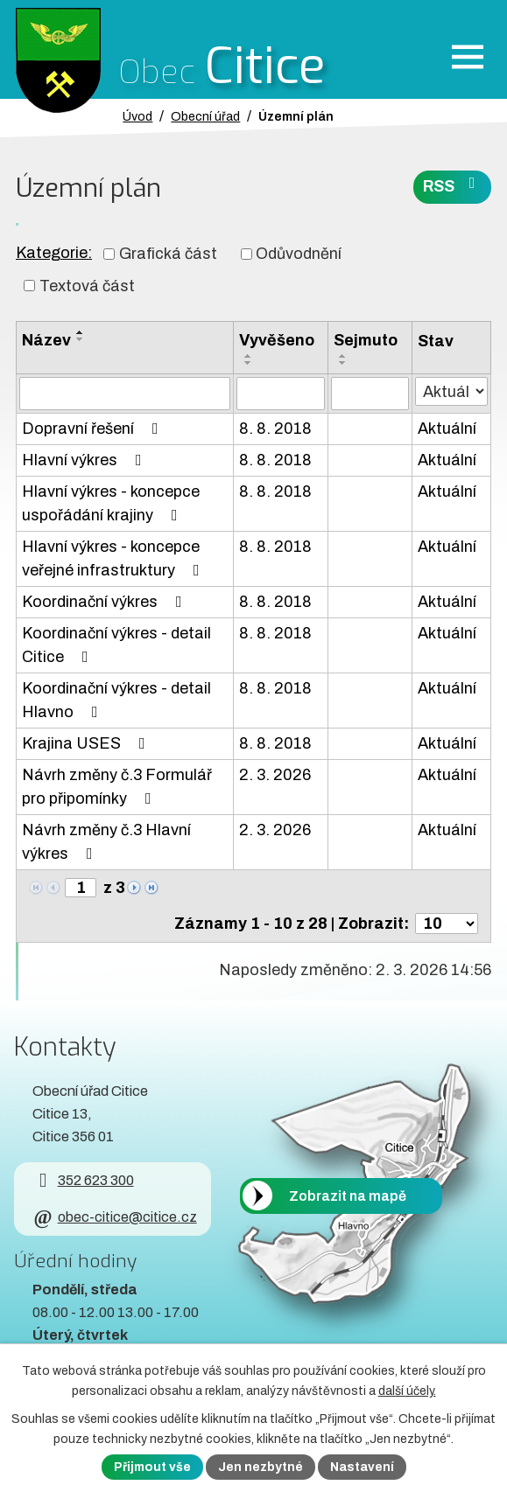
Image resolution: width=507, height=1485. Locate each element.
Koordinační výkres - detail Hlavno (116, 700)
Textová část (87, 285)
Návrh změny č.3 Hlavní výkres (106, 841)
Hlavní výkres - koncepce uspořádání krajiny (111, 503)
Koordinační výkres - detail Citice (116, 645)
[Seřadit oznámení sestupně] (80, 339)
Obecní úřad (205, 116)
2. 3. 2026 (275, 775)
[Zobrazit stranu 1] (80, 887)
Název (46, 340)
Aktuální (447, 428)
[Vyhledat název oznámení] (124, 393)
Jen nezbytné (260, 1467)
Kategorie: (54, 252)
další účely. (407, 1391)
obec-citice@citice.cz (114, 1217)
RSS (452, 185)
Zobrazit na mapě (347, 1196)
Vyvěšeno (276, 340)
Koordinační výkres (105, 601)
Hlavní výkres (85, 460)
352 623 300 (82, 1180)
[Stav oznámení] (451, 391)
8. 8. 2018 (275, 428)
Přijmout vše (152, 1467)
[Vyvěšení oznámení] (281, 393)
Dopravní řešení (93, 428)
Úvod (137, 116)
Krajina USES (87, 743)
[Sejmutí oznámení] (370, 393)
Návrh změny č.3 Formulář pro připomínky (117, 786)
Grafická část (168, 253)
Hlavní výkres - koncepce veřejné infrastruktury (114, 558)
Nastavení (362, 1467)
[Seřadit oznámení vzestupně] (80, 332)
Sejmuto (366, 340)
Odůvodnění (299, 253)
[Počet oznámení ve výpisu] (446, 923)
